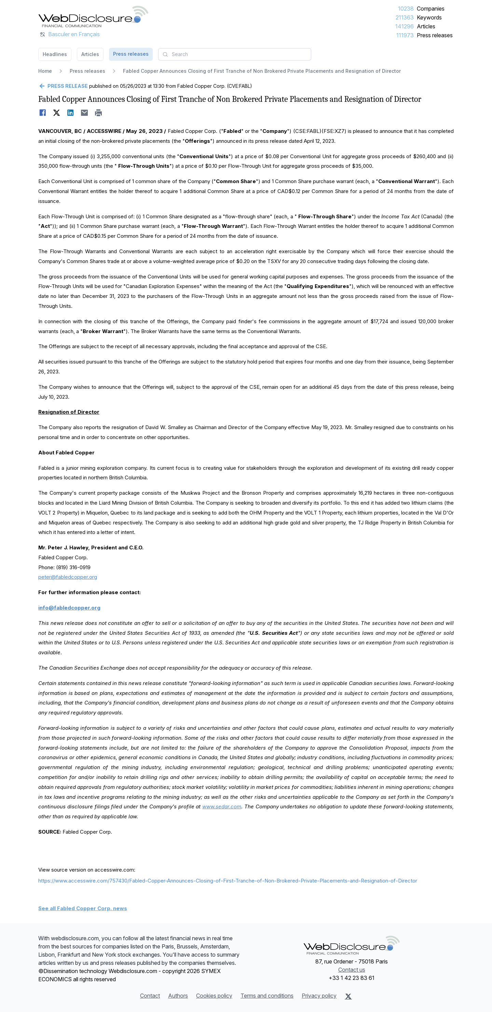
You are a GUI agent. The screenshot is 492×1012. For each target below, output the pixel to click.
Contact (150, 995)
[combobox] (234, 54)
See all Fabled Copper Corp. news (82, 908)
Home (45, 71)
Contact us (351, 969)
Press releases (435, 35)
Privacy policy (319, 995)
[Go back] (63, 86)
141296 (404, 26)
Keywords (429, 17)
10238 (406, 8)
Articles (426, 26)
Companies (431, 8)
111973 (405, 35)
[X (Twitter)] (348, 996)
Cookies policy (214, 995)
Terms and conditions (267, 995)
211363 (405, 17)
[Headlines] (93, 16)
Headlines (55, 54)
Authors (178, 995)
